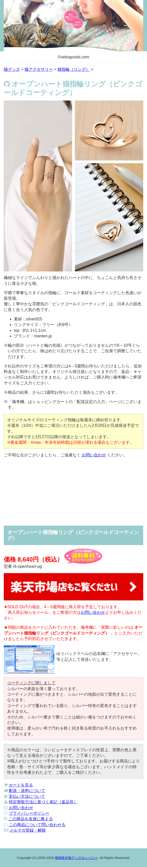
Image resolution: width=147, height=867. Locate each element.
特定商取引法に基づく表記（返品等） (43, 802)
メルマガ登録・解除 (27, 830)
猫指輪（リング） (73, 69)
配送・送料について (27, 790)
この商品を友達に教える (30, 819)
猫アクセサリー (39, 69)
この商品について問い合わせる (37, 825)
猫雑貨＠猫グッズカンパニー (76, 858)
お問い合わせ (94, 455)
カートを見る (21, 785)
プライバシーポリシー (29, 813)
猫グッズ (12, 69)
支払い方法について (27, 796)
